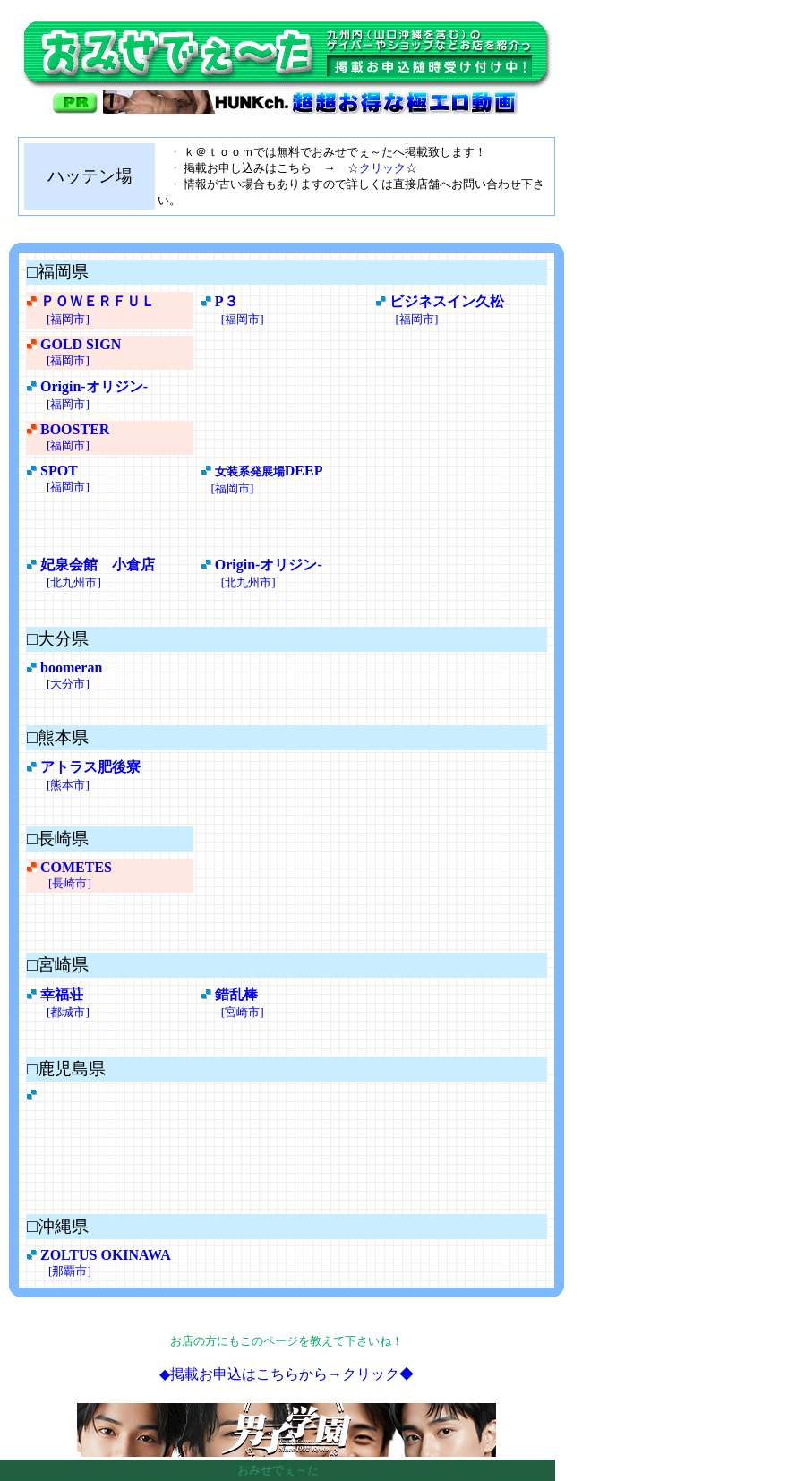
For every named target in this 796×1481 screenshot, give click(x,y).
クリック (382, 168)
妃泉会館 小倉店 (97, 564)
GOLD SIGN (80, 344)
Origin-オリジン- (94, 386)
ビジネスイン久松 (446, 301)
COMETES (76, 867)
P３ (226, 301)
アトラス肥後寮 (90, 767)
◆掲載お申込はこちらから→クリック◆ (286, 1374)
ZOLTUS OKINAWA (105, 1255)
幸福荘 (61, 994)
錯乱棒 (236, 994)
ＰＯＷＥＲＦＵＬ (97, 301)
